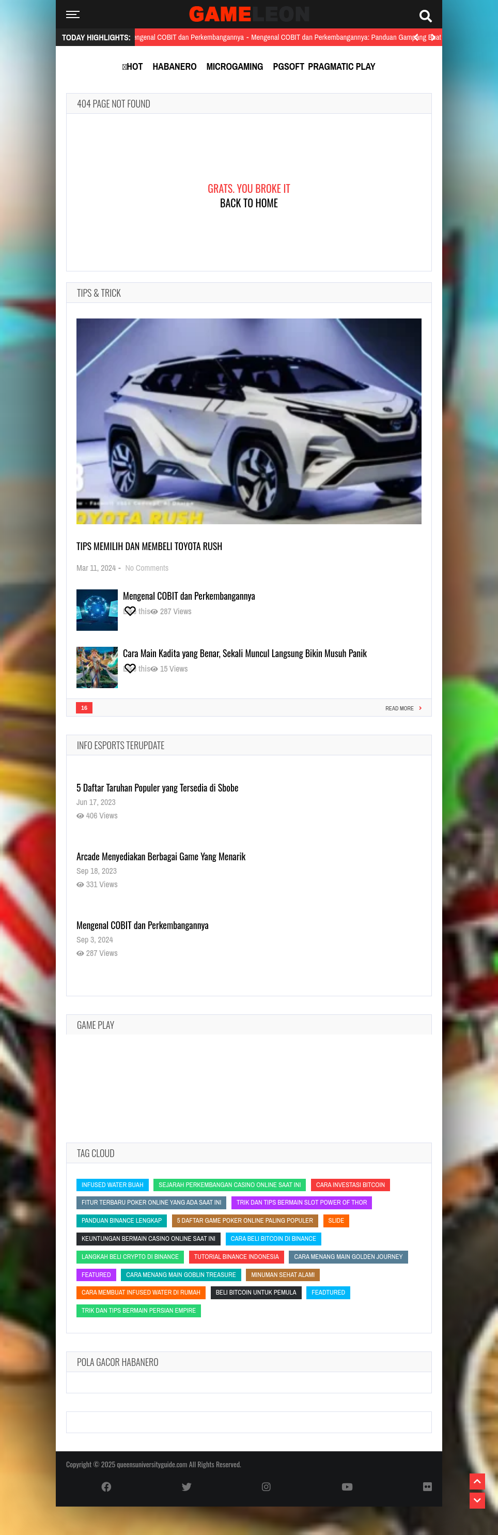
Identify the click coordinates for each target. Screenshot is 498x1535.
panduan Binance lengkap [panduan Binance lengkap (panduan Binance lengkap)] (122, 1220)
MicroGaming (235, 66)
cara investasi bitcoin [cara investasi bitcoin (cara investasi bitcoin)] (350, 1184)
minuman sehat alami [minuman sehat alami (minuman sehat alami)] (283, 1274)
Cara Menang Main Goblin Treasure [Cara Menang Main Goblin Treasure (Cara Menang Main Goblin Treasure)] (181, 1274)
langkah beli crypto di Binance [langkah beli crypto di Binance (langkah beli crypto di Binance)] (130, 1256)
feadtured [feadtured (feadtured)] (328, 1292)
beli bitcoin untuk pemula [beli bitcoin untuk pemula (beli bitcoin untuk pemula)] (256, 1292)
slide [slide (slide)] (337, 1220)
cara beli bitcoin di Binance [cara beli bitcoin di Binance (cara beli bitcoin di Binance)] (273, 1238)
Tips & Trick (99, 292)
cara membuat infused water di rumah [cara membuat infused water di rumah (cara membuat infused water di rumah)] (141, 1292)
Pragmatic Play (341, 66)
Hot (135, 66)
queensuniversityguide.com (152, 1463)
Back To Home (249, 202)
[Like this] (136, 611)
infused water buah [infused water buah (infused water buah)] (113, 1184)
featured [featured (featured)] (96, 1274)
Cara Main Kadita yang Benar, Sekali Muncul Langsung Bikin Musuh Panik (245, 653)
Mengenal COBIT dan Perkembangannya (189, 595)
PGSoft (289, 66)
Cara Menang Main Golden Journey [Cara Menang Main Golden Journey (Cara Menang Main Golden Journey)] (348, 1256)
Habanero (174, 66)
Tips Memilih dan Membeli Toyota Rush (149, 546)
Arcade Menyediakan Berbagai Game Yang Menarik (160, 856)
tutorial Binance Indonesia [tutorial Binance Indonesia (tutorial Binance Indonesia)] (236, 1256)
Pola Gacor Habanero (118, 1362)
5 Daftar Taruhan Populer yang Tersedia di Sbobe (157, 787)
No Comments (146, 567)
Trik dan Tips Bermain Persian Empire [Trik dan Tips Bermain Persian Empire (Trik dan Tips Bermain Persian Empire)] (139, 1310)
